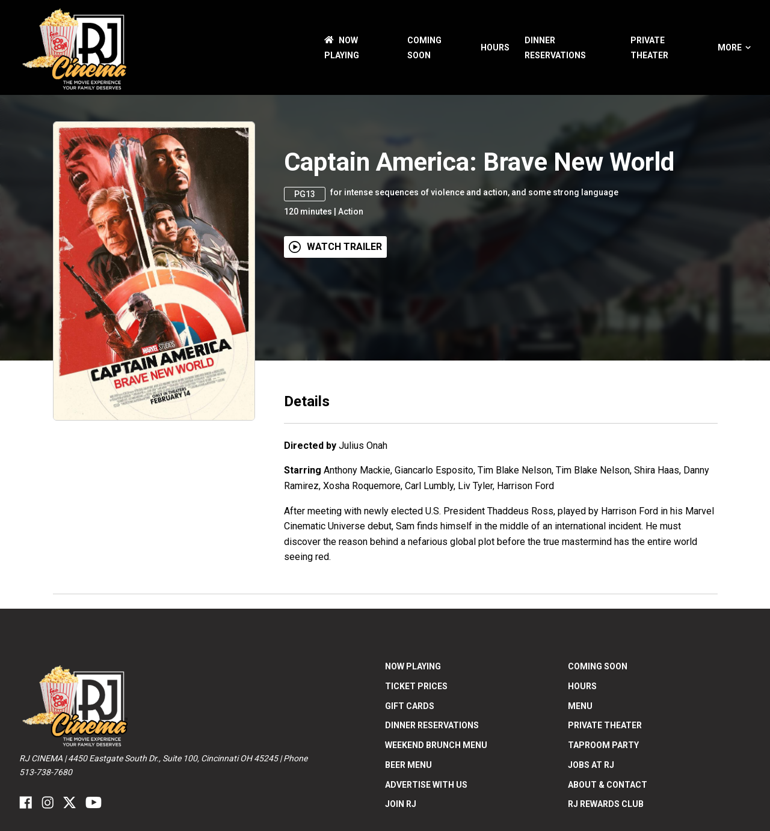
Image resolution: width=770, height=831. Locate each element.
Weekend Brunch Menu (436, 745)
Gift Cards (409, 706)
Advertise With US (426, 785)
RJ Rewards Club (606, 804)
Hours (495, 47)
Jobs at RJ (591, 765)
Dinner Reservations (432, 725)
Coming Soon (597, 666)
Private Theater (605, 725)
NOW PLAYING (413, 666)
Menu (580, 706)
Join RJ (400, 804)
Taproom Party (603, 745)
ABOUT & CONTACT (607, 785)
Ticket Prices (416, 686)
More (734, 47)
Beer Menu (408, 765)
